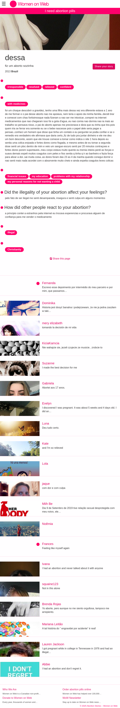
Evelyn (46, 403)
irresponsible (15, 87)
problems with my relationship (72, 176)
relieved (49, 87)
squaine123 (50, 584)
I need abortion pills (60, 11)
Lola (45, 463)
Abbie (46, 664)
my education (40, 176)
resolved (34, 87)
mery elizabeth (52, 323)
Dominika (48, 303)
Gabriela (48, 383)
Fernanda (48, 283)
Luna (45, 423)
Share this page (60, 258)
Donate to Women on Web (17, 698)
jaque (46, 483)
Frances (47, 544)
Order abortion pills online (76, 689)
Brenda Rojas (51, 604)
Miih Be (47, 503)
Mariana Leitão (52, 624)
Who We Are (9, 689)
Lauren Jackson (53, 644)
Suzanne (48, 363)
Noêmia (47, 524)
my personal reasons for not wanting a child (34, 181)
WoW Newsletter (71, 698)
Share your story (104, 66)
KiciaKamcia (50, 343)
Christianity (14, 249)
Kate (45, 443)
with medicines (16, 104)
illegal (11, 232)
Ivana (46, 564)
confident (65, 87)
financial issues (17, 176)
